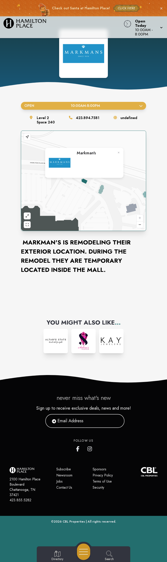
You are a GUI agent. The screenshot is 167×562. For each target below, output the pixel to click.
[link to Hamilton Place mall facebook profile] (78, 447)
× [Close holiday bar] (161, 8)
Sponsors (99, 469)
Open (83, 105)
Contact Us (64, 487)
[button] (148, 27)
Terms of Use (102, 481)
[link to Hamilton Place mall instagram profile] (90, 447)
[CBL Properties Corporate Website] (140, 471)
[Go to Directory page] (57, 556)
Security (98, 487)
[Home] (63, 27)
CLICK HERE (126, 8)
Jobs (59, 481)
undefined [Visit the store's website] (128, 117)
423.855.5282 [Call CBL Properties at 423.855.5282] (20, 500)
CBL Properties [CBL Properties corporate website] (74, 521)
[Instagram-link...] (55, 341)
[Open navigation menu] (83, 552)
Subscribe (63, 469)
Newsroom (64, 475)
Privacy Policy (103, 475)
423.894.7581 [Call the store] (87, 117)
